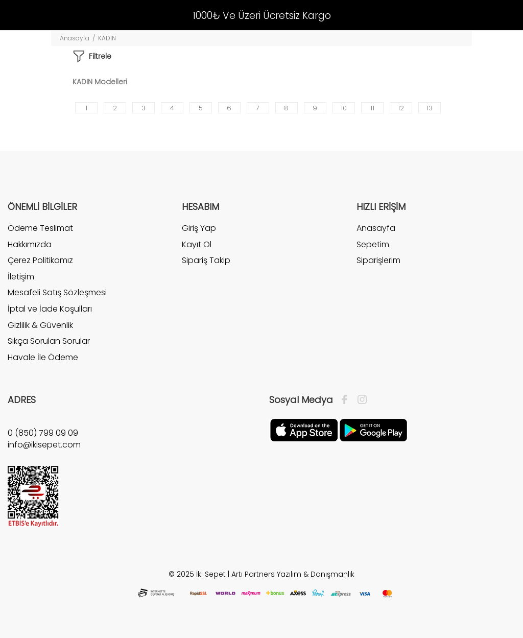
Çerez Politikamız (40, 260)
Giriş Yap (199, 228)
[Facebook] (347, 400)
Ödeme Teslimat (40, 228)
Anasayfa (74, 38)
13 (429, 108)
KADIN (107, 38)
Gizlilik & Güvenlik (40, 325)
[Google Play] (373, 429)
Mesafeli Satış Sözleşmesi (57, 292)
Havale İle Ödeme (43, 357)
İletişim (21, 276)
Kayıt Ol (196, 244)
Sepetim (372, 244)
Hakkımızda (30, 244)
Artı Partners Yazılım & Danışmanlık (292, 574)
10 (344, 108)
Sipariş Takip (206, 260)
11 (372, 108)
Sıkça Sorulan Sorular (49, 341)
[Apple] (304, 429)
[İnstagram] (359, 400)
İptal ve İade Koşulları (50, 309)
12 (401, 108)
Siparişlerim (378, 260)
